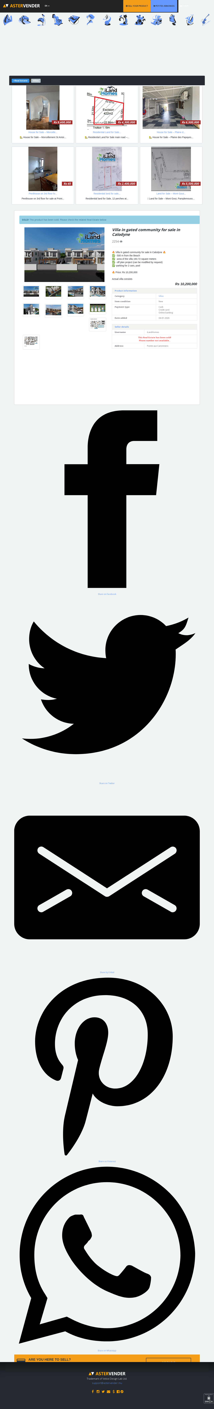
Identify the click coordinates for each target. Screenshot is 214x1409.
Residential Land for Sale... (107, 132)
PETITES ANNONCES (173, 6)
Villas (161, 296)
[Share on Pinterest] (107, 1068)
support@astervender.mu (107, 1382)
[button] (30, 254)
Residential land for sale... (106, 193)
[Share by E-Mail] (107, 879)
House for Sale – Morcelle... (42, 132)
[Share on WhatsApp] (107, 1257)
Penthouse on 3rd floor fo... (43, 193)
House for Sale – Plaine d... (171, 132)
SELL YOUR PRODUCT (146, 6)
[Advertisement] (107, 52)
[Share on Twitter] (107, 690)
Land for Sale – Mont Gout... (171, 193)
